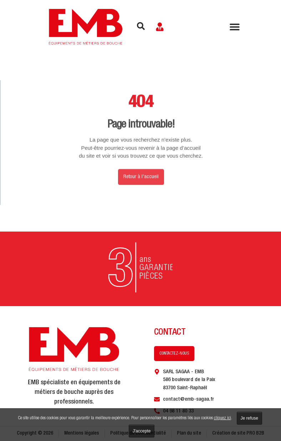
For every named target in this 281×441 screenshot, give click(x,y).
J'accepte (141, 431)
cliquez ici (222, 418)
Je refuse (249, 418)
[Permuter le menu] (234, 26)
